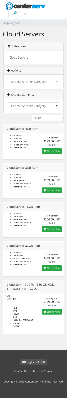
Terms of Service (43, 371)
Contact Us (20, 371)
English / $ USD (33, 362)
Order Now (51, 151)
